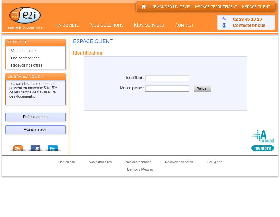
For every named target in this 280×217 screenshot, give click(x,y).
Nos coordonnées (25, 58)
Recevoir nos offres (26, 65)
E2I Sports (214, 162)
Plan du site (66, 162)
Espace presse (35, 129)
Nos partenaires (100, 162)
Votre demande (23, 51)
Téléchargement (36, 117)
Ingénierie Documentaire (25, 26)
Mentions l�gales (140, 169)
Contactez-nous (249, 25)
